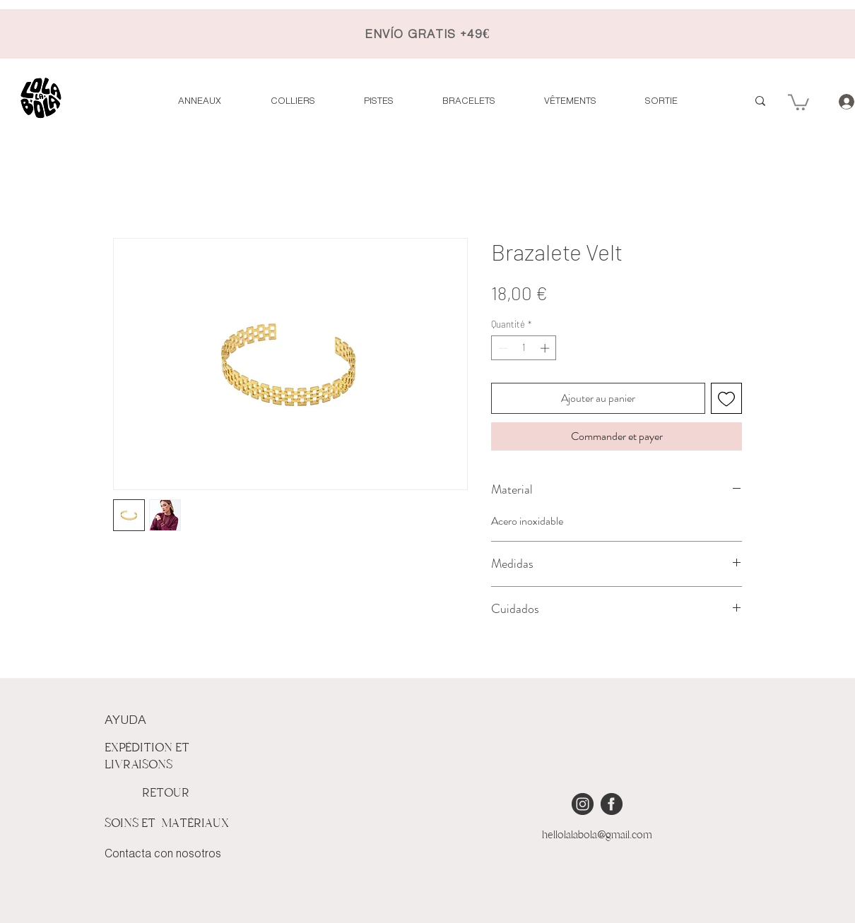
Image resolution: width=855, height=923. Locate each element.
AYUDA (125, 720)
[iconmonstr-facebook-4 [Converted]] (612, 804)
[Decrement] (501, 348)
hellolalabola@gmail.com (597, 835)
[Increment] (546, 348)
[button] (798, 101)
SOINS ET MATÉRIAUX (167, 823)
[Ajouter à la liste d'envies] (726, 398)
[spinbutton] (524, 348)
